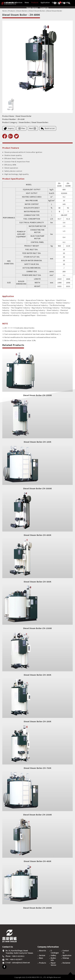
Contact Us (44, 8)
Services (19, 2)
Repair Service (32, 8)
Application (45, 2)
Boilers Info (53, 959)
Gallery (53, 955)
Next (33, 128)
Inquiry (9, 128)
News (27, 2)
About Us (42, 950)
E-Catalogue (55, 951)
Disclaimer (66, 963)
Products (34, 2)
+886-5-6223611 (18, 956)
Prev (21, 128)
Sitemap (66, 958)
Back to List (48, 128)
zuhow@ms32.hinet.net (21, 962)
